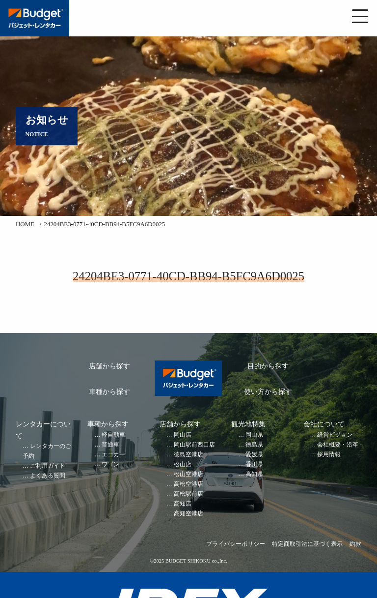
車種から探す (109, 391)
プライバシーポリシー (235, 544)
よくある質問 (47, 476)
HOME (25, 224)
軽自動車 (113, 435)
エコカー (113, 454)
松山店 (182, 464)
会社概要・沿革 (337, 445)
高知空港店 (188, 513)
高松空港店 (188, 484)
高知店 (182, 504)
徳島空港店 (188, 454)
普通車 (110, 445)
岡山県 (254, 435)
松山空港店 (188, 474)
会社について (324, 424)
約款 (355, 544)
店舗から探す (109, 366)
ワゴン (110, 464)
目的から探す (268, 366)
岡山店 (182, 435)
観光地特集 (248, 424)
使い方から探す (268, 391)
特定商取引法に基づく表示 (307, 544)
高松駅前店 (188, 494)
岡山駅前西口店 (194, 445)
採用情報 (329, 454)
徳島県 (254, 445)
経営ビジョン (334, 435)
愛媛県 (254, 454)
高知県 (254, 474)
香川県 (254, 464)
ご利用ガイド (47, 466)
